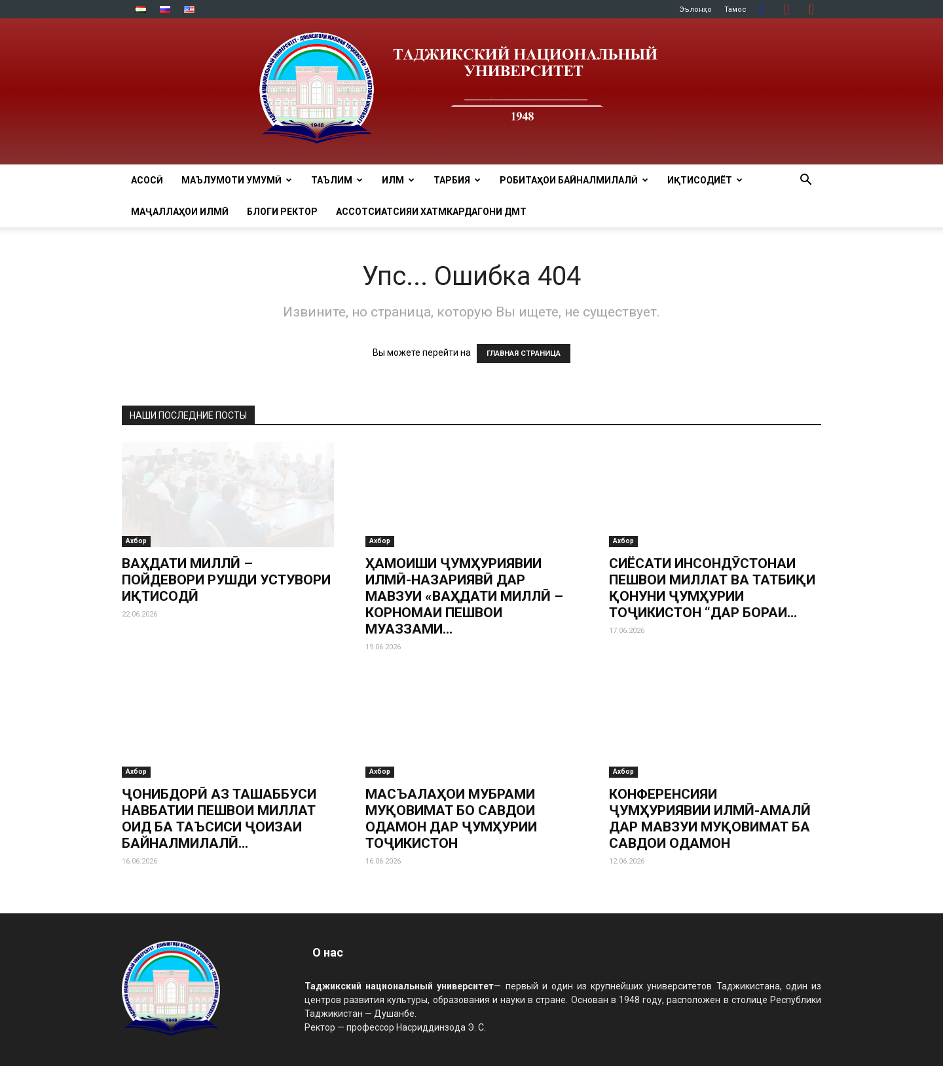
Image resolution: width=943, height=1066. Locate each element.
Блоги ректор (282, 211)
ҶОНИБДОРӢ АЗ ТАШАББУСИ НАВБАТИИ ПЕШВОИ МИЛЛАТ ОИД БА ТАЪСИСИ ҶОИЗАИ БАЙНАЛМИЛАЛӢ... (219, 818)
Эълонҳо (695, 9)
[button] (805, 181)
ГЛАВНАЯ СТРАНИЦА (524, 353)
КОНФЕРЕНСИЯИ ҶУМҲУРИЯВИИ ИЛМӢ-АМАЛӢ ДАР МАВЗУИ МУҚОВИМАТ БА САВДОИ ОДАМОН (710, 818)
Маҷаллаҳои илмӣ (180, 211)
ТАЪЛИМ (337, 180)
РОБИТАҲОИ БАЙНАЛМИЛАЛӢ (574, 180)
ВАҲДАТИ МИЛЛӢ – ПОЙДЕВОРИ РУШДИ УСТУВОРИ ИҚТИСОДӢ (226, 580)
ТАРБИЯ (457, 180)
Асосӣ (147, 180)
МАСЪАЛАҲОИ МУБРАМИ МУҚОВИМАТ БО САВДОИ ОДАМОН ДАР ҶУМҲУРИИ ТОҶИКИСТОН (451, 818)
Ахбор (136, 540)
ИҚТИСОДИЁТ (705, 180)
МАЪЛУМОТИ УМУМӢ (236, 180)
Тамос (735, 9)
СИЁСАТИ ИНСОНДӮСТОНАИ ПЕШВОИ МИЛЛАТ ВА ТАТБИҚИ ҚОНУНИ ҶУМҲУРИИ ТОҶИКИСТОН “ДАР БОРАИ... (712, 588)
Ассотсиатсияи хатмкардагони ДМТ (431, 211)
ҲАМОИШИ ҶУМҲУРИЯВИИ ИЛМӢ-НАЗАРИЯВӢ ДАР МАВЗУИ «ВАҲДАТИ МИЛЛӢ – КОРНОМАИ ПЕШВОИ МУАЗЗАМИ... (464, 596)
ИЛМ (398, 180)
